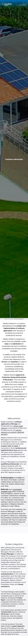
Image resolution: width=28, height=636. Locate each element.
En (8, 318)
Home (6, 318)
